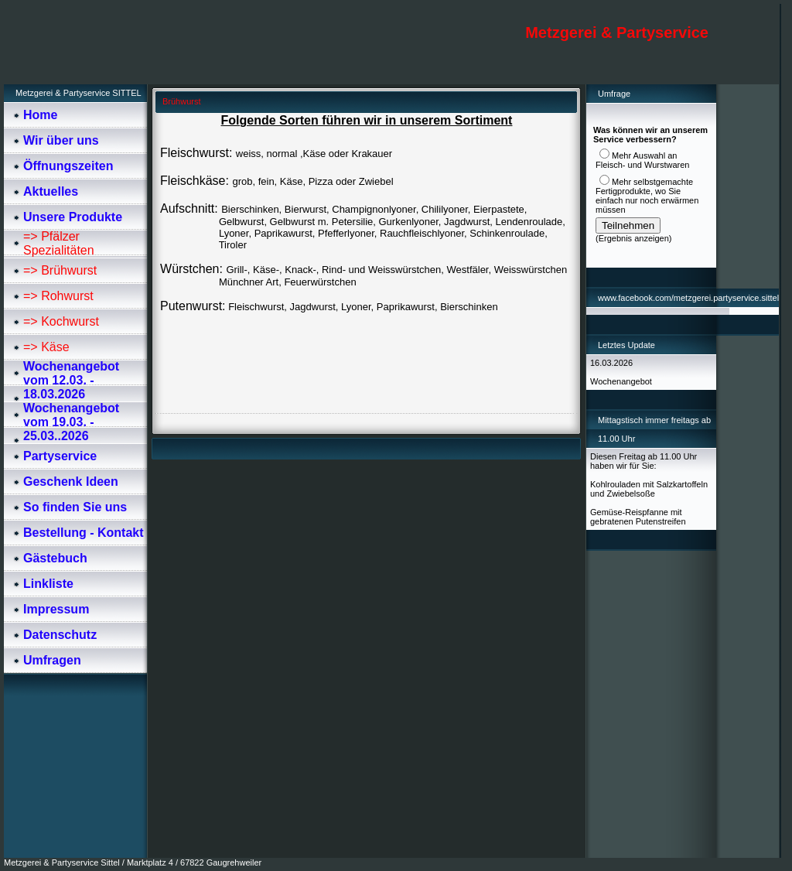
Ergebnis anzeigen (634, 238)
